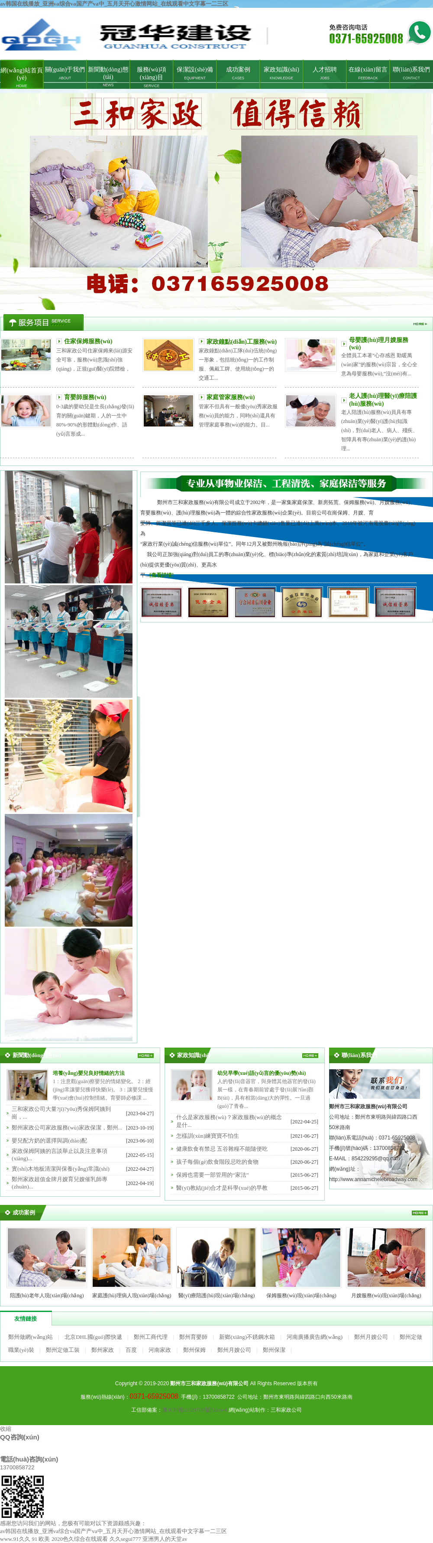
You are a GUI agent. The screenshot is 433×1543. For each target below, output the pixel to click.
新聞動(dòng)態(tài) (108, 76)
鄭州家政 (216, 201)
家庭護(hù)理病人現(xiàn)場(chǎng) (131, 1295)
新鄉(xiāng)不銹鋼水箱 (247, 1337)
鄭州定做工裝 (63, 1350)
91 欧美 (41, 1539)
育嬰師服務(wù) (85, 397)
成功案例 (238, 73)
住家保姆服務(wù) (88, 341)
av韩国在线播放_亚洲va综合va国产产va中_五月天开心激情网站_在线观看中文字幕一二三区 (114, 3)
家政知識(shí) (281, 73)
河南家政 (160, 1350)
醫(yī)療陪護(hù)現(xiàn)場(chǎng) (216, 1295)
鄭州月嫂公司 (371, 1337)
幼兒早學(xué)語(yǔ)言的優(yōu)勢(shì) (261, 1073)
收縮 (5, 1429)
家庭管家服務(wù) (231, 397)
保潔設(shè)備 (195, 73)
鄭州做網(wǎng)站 (30, 1337)
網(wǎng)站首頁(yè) (21, 77)
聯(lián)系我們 (411, 73)
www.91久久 (15, 1539)
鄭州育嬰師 (193, 1337)
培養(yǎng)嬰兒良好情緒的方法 (89, 1073)
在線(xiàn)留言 (368, 73)
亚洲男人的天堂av (164, 1539)
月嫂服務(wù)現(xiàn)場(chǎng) (386, 1295)
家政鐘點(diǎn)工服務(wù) (242, 342)
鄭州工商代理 (151, 1337)
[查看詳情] (161, 575)
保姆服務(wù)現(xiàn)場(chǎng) (301, 1295)
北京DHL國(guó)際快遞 (93, 1337)
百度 (131, 1350)
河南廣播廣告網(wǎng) (315, 1337)
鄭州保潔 (274, 1350)
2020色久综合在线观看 (80, 1539)
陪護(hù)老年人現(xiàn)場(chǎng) (47, 1295)
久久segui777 (125, 1539)
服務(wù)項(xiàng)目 (151, 77)
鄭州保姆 (194, 1350)
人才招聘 (325, 73)
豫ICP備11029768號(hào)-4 (194, 1409)
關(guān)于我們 (65, 73)
